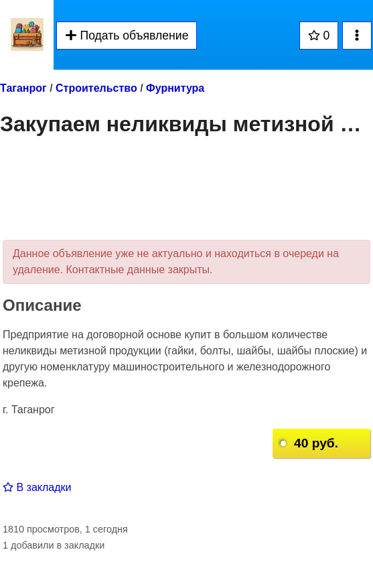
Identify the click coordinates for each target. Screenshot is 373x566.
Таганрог (23, 88)
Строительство (96, 88)
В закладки (37, 487)
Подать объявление (126, 35)
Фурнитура (175, 88)
